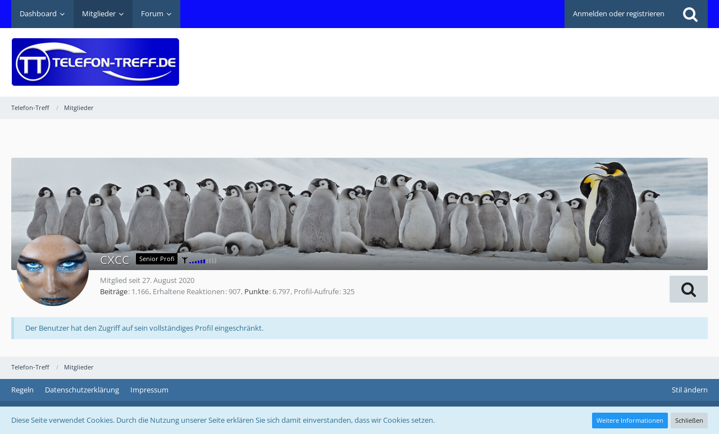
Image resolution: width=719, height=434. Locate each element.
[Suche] (690, 14)
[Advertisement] (503, 54)
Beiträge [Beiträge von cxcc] (114, 291)
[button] (689, 289)
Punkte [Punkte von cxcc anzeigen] (256, 291)
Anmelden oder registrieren (619, 13)
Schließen (689, 420)
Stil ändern (690, 390)
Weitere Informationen (630, 420)
